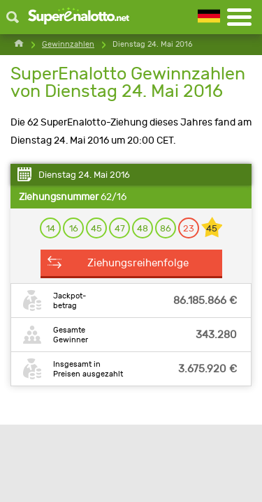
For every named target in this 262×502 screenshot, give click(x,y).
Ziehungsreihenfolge (138, 263)
